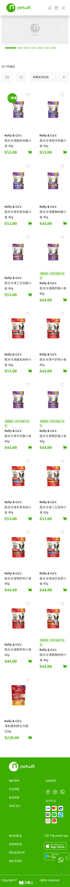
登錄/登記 (15, 805)
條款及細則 (15, 860)
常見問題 (14, 789)
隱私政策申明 (17, 852)
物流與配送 (15, 835)
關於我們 (14, 780)
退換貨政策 (15, 844)
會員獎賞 (14, 797)
